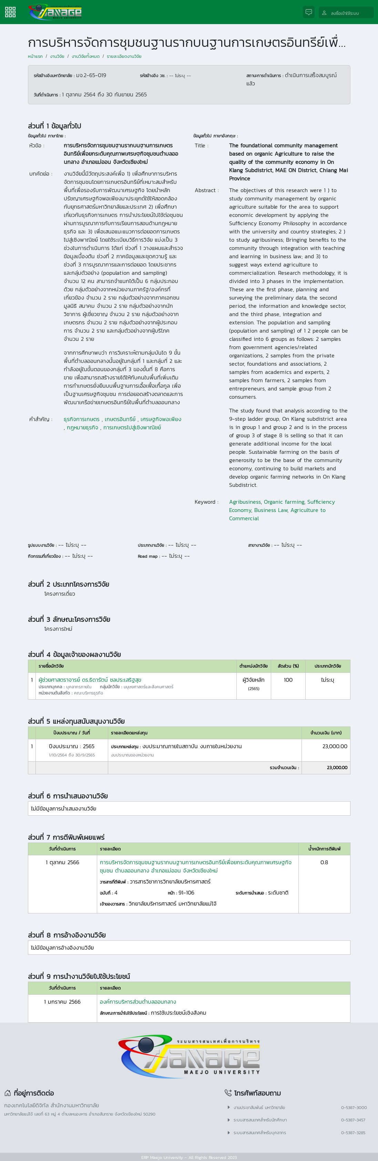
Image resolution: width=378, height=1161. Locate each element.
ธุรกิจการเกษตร (82, 419)
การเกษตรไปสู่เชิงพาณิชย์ (132, 427)
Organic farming (284, 502)
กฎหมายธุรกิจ (82, 427)
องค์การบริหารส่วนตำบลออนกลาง (138, 1001)
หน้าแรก (35, 56)
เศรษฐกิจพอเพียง (161, 419)
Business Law (270, 510)
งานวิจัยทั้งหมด (86, 56)
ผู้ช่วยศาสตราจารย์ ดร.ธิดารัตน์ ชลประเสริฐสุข (90, 680)
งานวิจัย (57, 56)
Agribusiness (245, 502)
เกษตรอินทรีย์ (120, 419)
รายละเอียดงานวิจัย (124, 56)
